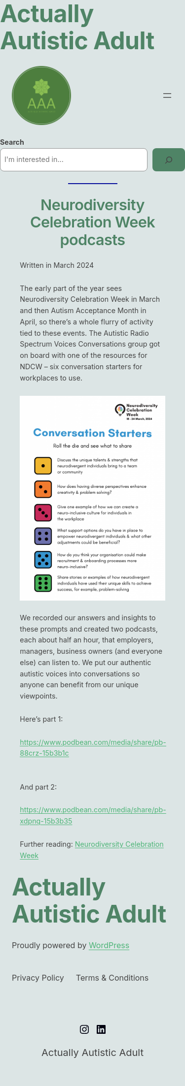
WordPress (109, 945)
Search (12, 142)
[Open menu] (167, 95)
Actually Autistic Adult (89, 900)
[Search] (168, 159)
